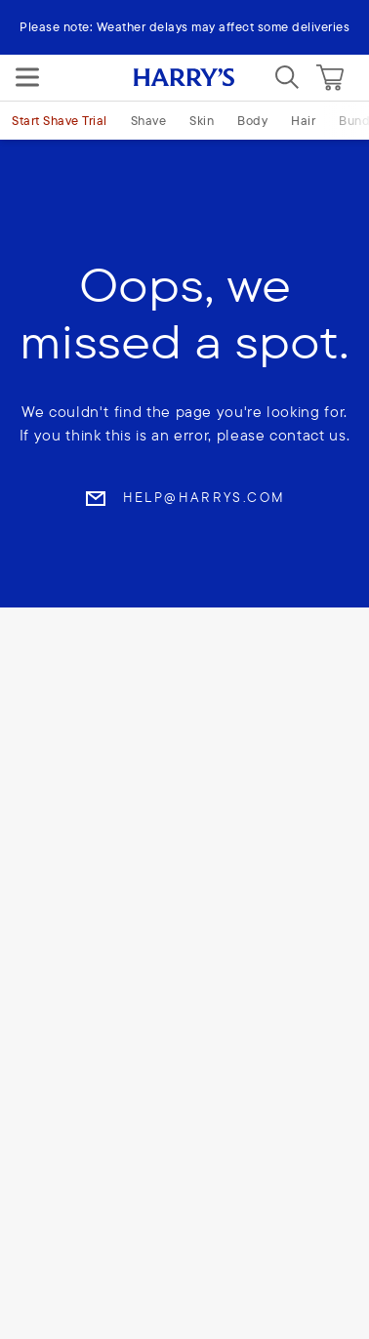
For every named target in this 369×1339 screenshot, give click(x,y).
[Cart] (330, 77)
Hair (303, 120)
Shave (149, 120)
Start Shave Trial (59, 120)
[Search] (287, 77)
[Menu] (27, 77)
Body (252, 120)
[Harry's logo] (184, 77)
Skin (201, 120)
